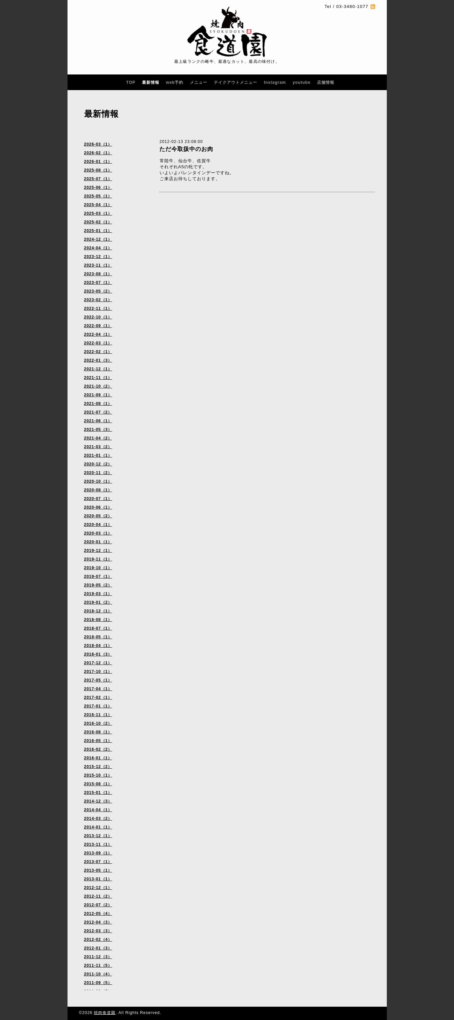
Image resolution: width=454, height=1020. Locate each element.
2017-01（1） (98, 706)
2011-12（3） (98, 957)
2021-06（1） (98, 421)
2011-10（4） (98, 974)
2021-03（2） (98, 447)
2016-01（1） (98, 758)
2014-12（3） (98, 801)
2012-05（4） (98, 913)
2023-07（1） (98, 282)
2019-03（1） (98, 593)
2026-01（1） (98, 161)
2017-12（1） (98, 663)
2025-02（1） (98, 222)
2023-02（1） (98, 300)
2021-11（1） (98, 377)
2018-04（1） (98, 645)
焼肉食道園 (104, 1012)
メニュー (198, 82)
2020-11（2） (98, 472)
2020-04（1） (98, 524)
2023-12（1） (98, 256)
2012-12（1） (98, 887)
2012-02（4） (98, 939)
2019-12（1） (98, 550)
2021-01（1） (98, 455)
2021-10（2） (98, 386)
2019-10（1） (98, 568)
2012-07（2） (98, 905)
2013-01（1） (98, 879)
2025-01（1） (98, 230)
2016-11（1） (98, 714)
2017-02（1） (98, 697)
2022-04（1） (98, 334)
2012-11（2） (98, 896)
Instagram (275, 82)
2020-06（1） (98, 507)
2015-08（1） (98, 784)
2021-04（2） (98, 438)
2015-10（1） (98, 775)
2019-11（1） (98, 559)
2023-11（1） (98, 265)
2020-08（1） (98, 490)
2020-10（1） (98, 481)
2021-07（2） (98, 412)
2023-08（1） (98, 274)
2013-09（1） (98, 853)
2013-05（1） (98, 870)
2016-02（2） (98, 749)
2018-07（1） (98, 628)
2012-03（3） (98, 931)
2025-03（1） (98, 213)
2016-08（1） (98, 732)
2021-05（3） (98, 429)
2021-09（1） (98, 395)
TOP (130, 82)
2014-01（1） (98, 827)
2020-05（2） (98, 516)
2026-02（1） (98, 153)
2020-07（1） (98, 498)
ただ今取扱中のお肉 (186, 149)
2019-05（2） (98, 585)
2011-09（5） (98, 982)
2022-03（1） (98, 343)
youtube (302, 82)
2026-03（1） (98, 144)
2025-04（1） (98, 204)
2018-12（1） (98, 611)
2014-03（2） (98, 818)
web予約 (174, 82)
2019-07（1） (98, 576)
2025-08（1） (98, 170)
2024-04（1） (98, 248)
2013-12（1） (98, 835)
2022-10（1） (98, 317)
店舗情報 (325, 82)
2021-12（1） (98, 369)
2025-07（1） (98, 179)
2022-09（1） (98, 325)
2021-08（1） (98, 403)
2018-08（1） (98, 619)
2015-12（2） (98, 766)
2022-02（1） (98, 351)
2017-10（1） (98, 671)
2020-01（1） (98, 542)
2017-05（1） (98, 680)
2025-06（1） (98, 187)
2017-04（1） (98, 689)
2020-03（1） (98, 533)
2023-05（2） (98, 291)
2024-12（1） (98, 239)
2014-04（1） (98, 810)
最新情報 (150, 82)
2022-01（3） (98, 360)
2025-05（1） (98, 196)
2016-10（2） (98, 723)
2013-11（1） (98, 844)
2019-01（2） (98, 602)
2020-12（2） (98, 464)
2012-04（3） (98, 922)
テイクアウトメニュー (235, 82)
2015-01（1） (98, 792)
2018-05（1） (98, 637)
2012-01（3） (98, 948)
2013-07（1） (98, 861)
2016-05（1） (98, 740)
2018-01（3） (98, 654)
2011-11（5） (98, 965)
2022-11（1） (98, 308)
